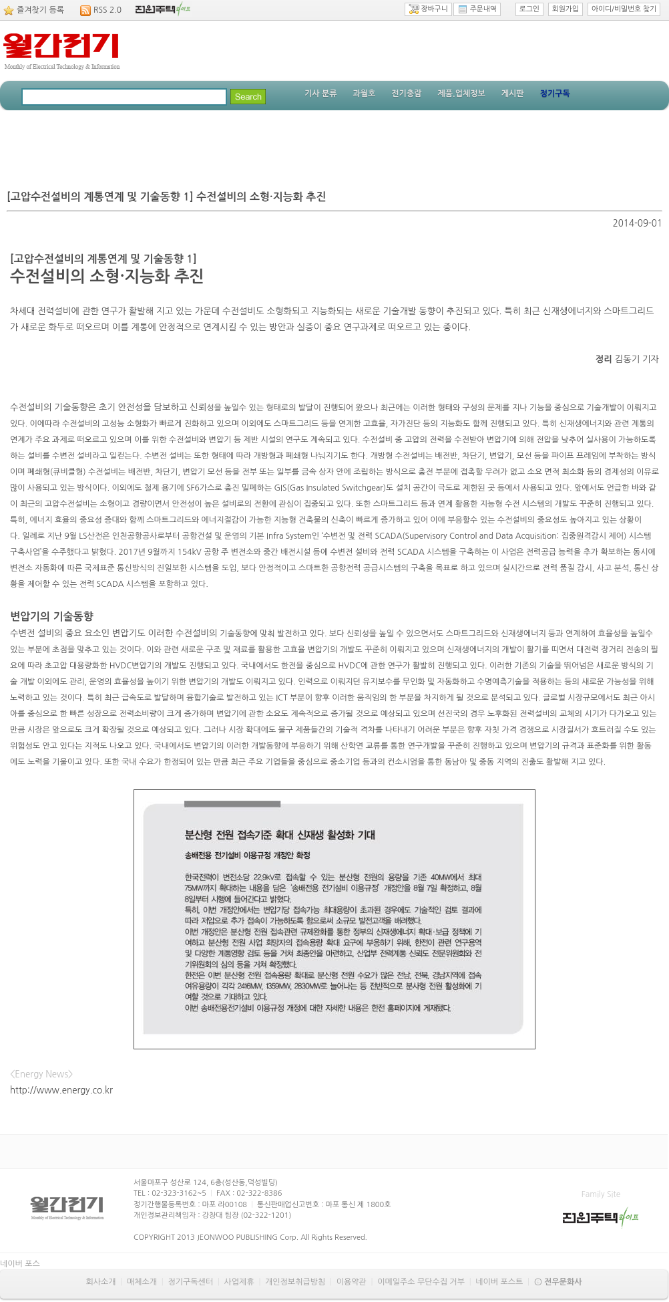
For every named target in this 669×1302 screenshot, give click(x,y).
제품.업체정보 (461, 94)
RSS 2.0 (107, 10)
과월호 (364, 94)
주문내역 (477, 9)
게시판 (512, 94)
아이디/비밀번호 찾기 (624, 9)
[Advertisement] (334, 147)
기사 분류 (320, 94)
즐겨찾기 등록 (40, 10)
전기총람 (406, 94)
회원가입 (565, 9)
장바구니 (428, 9)
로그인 (529, 9)
